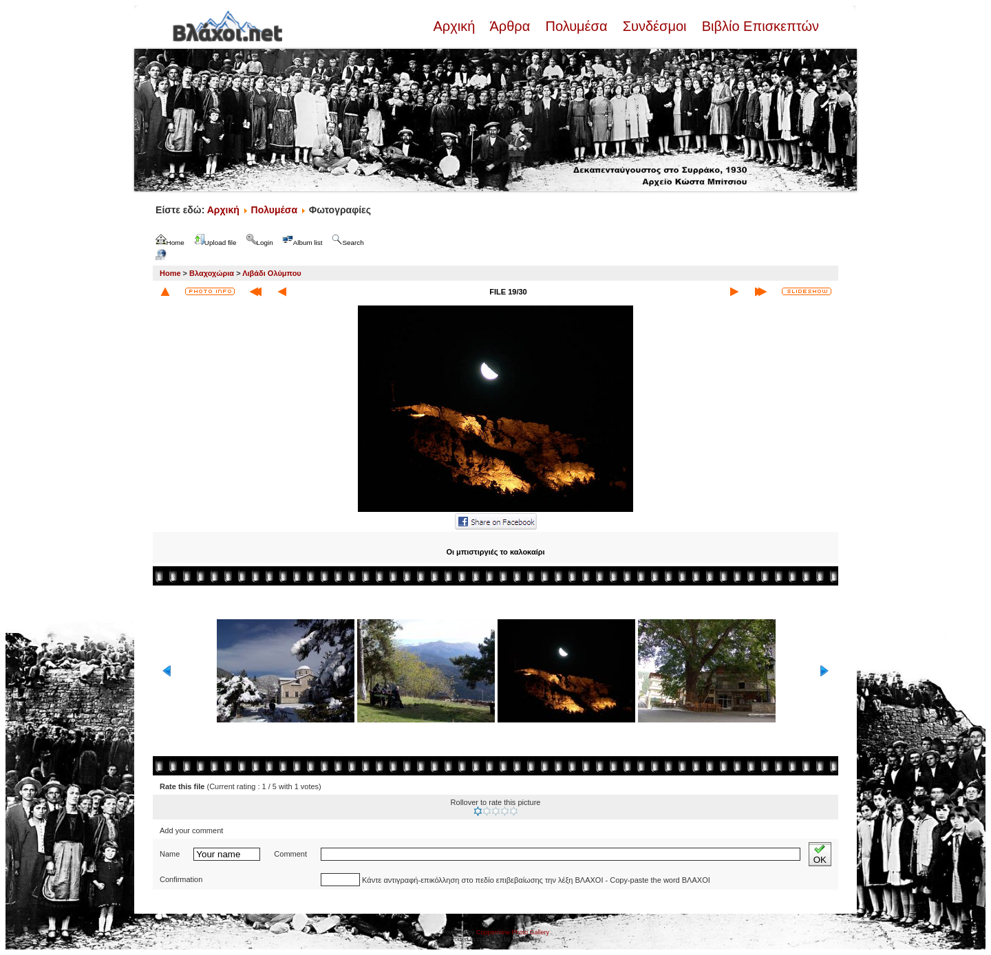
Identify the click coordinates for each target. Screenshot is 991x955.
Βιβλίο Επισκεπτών (758, 26)
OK (820, 854)
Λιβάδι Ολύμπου (271, 273)
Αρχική (455, 26)
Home (170, 273)
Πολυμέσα (576, 26)
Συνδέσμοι (654, 26)
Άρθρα (510, 26)
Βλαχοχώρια (211, 273)
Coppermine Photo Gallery (512, 932)
